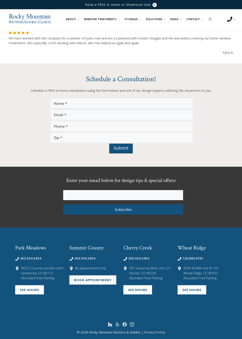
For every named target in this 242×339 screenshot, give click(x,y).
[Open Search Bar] (210, 19)
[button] (78, 19)
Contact (195, 19)
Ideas (176, 19)
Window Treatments (102, 19)
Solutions (156, 19)
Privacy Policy (154, 332)
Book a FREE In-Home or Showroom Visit (121, 5)
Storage (133, 19)
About (73, 19)
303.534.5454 (28, 258)
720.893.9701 (190, 258)
